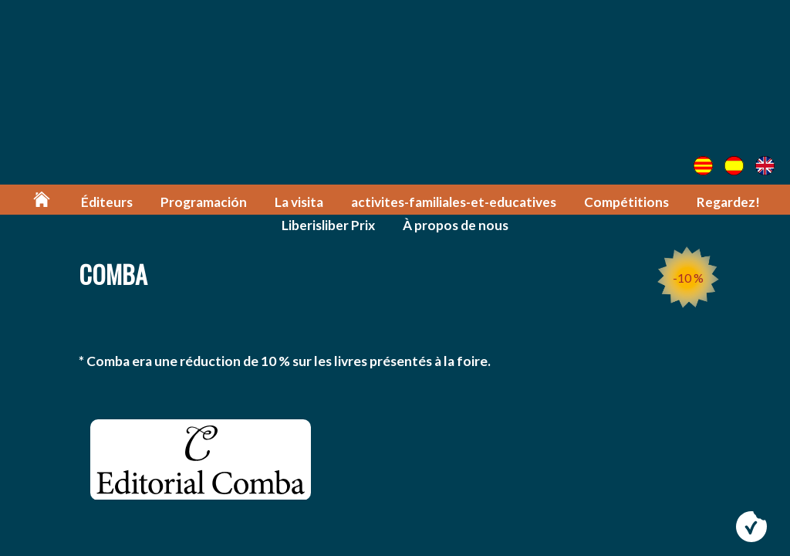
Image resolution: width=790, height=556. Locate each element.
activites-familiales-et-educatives (453, 202)
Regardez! (728, 202)
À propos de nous (455, 225)
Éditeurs (107, 202)
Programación (203, 202)
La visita (299, 202)
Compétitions (626, 202)
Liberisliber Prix (328, 225)
